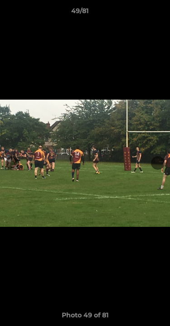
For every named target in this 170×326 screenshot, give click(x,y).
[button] (137, 13)
